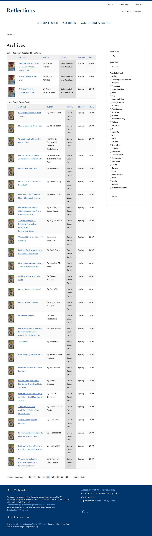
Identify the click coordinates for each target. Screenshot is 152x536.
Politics (115, 122)
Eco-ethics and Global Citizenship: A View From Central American (29, 210)
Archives (69, 23)
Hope (114, 171)
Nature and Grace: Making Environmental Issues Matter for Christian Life (30, 331)
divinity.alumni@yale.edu (17, 510)
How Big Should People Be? (30, 126)
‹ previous (19, 477)
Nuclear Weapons (119, 187)
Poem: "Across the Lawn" (29, 289)
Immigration (117, 174)
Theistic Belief (118, 102)
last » (83, 477)
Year (91, 57)
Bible (114, 138)
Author (46, 57)
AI (113, 129)
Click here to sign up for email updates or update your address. (32, 505)
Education (116, 151)
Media (114, 181)
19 (44, 477)
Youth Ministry (118, 119)
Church (115, 142)
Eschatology (117, 158)
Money (115, 184)
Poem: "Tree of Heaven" (28, 302)
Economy (115, 148)
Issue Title (114, 51)
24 (67, 477)
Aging (114, 76)
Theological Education (121, 79)
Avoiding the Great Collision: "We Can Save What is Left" (28, 410)
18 (39, 477)
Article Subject (116, 73)
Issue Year (114, 62)
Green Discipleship (26, 315)
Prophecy (116, 86)
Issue (64, 57)
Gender (115, 168)
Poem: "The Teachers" (28, 168)
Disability (116, 145)
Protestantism (118, 89)
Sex (113, 96)
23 (62, 477)
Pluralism (116, 125)
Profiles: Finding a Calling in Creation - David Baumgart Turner (30, 397)
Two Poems (23, 341)
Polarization (117, 109)
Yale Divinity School (96, 23)
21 (53, 477)
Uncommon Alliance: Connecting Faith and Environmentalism (27, 462)
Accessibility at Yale (91, 490)
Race (114, 93)
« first (10, 477)
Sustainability (118, 99)
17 (34, 477)
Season (81, 57)
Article (22, 57)
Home (9, 35)
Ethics (114, 165)
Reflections (22, 10)
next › (76, 477)
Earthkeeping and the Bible (30, 354)
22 (58, 477)
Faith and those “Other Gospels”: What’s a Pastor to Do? (29, 66)
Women (115, 115)
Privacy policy (108, 490)
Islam (114, 178)
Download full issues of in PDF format (27, 524)
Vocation (115, 112)
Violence (115, 106)
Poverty (115, 83)
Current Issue (47, 23)
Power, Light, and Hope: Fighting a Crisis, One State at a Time (30, 384)
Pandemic (116, 161)
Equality (115, 132)
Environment (117, 155)
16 (30, 477)
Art (113, 135)
